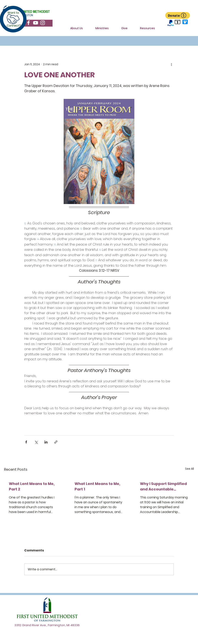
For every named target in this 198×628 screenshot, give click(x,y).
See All (189, 469)
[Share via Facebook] (26, 442)
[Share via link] (56, 442)
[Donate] (177, 15)
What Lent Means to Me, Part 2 (32, 486)
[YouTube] (36, 23)
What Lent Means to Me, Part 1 (97, 486)
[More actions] (171, 64)
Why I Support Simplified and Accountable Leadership (163, 486)
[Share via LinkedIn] (46, 442)
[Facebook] (28, 23)
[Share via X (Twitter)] (36, 442)
